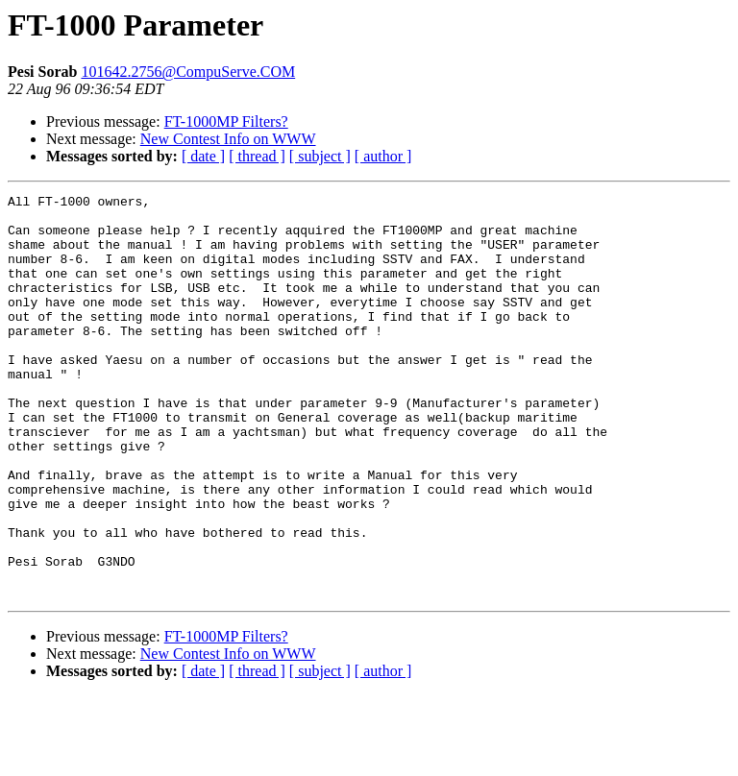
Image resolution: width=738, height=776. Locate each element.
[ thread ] (257, 156)
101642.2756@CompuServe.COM (188, 71)
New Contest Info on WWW (228, 139)
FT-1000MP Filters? (226, 121)
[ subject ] (320, 156)
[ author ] (383, 156)
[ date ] (203, 156)
